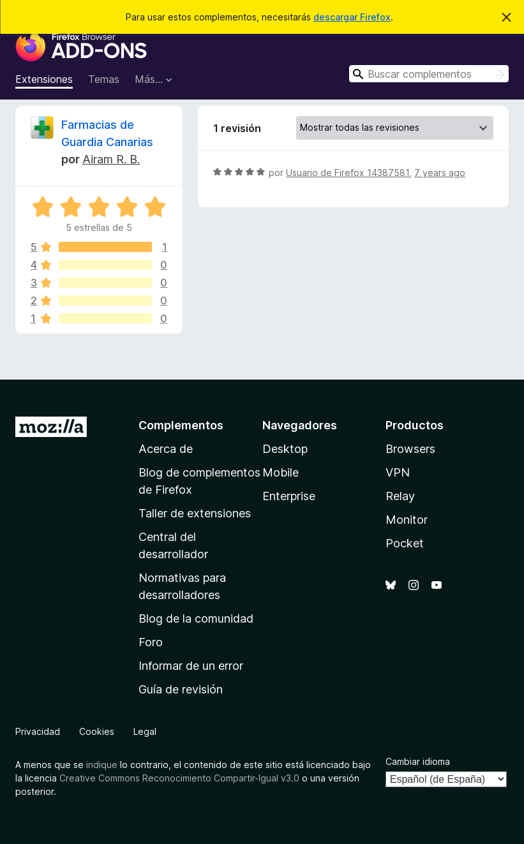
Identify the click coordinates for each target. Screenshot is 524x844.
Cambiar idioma (418, 761)
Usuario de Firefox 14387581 (347, 172)
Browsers (410, 448)
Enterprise (288, 496)
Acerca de (165, 448)
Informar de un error (190, 665)
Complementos (180, 425)
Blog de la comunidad (195, 618)
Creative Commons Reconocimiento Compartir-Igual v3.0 (179, 778)
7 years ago (439, 172)
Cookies (96, 731)
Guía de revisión (180, 689)
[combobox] (429, 73)
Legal (144, 731)
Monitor (407, 519)
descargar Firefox (352, 16)
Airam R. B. (111, 159)
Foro (150, 642)
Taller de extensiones (194, 513)
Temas (103, 79)
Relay (400, 496)
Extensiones (44, 79)
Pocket (405, 543)
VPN (398, 472)
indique (101, 764)
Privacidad (37, 731)
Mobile (280, 472)
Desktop (285, 448)
